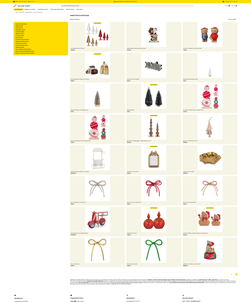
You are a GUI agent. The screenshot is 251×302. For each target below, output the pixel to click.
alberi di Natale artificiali (118, 282)
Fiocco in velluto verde (132, 264)
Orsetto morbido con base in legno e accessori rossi (195, 233)
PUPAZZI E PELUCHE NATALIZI (21, 45)
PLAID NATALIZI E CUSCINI (21, 43)
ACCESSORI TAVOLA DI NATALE (22, 39)
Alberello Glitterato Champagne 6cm (79, 110)
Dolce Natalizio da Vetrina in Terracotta (80, 79)
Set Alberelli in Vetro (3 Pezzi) (77, 48)
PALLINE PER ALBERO (19, 31)
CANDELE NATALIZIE (19, 47)
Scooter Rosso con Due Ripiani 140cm (79, 233)
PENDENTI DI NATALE (19, 33)
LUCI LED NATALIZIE (19, 35)
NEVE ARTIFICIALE (19, 37)
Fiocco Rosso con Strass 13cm (134, 202)
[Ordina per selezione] (232, 19)
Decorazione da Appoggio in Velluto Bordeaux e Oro (139, 140)
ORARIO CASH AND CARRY (19, 1)
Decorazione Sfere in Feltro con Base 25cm (81, 140)
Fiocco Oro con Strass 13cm (189, 202)
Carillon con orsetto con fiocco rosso (192, 264)
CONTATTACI (31, 1)
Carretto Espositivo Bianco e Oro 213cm (80, 171)
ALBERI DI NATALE (19, 28)
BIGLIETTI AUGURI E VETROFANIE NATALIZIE (24, 51)
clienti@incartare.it (195, 301)
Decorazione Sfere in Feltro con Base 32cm (193, 110)
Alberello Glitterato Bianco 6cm (190, 79)
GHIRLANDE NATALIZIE (20, 30)
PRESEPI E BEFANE (19, 26)
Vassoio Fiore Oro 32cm (188, 171)
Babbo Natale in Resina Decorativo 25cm (136, 48)
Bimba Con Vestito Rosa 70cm (190, 140)
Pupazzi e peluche (138, 282)
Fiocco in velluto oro (75, 264)
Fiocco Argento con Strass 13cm (78, 202)
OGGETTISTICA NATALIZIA (21, 24)
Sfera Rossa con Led (131, 233)
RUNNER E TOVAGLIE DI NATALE (22, 41)
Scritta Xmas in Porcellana (133, 79)
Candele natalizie (129, 282)
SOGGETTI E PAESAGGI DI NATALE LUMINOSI (25, 53)
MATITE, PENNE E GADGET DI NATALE (23, 49)
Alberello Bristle (130, 110)
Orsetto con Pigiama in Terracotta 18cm (192, 48)
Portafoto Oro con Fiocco (133, 171)
